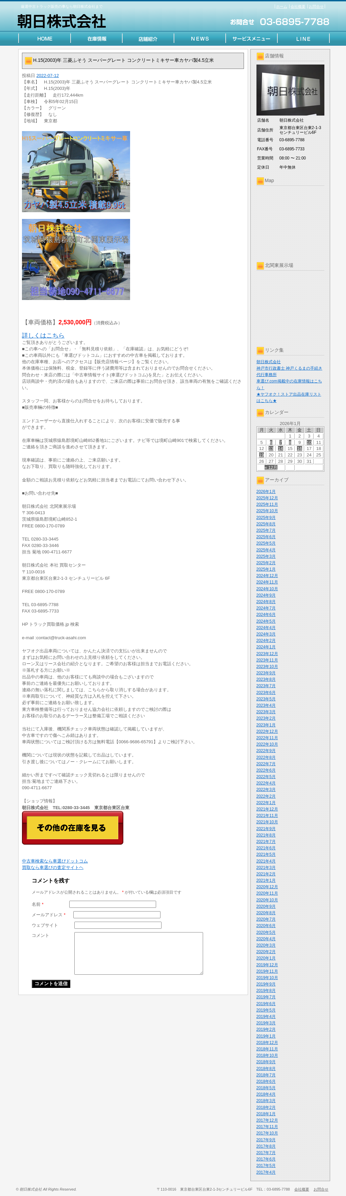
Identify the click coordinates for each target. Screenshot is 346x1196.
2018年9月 (266, 1062)
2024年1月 (266, 647)
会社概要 (298, 6)
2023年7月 (266, 685)
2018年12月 (267, 1042)
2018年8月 (266, 1068)
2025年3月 (266, 556)
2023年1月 (266, 725)
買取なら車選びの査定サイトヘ (52, 867)
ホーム (281, 6)
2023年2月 (266, 718)
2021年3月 (266, 867)
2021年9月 (266, 828)
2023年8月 (266, 679)
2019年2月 (266, 1029)
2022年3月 (266, 789)
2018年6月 (266, 1081)
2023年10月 (267, 666)
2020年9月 (266, 906)
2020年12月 (267, 886)
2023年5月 (266, 699)
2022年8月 (266, 757)
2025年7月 (266, 530)
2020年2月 (266, 951)
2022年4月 (266, 783)
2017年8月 (266, 1146)
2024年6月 (266, 614)
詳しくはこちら (43, 335)
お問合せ (316, 6)
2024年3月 (266, 634)
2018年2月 (266, 1107)
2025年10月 (267, 510)
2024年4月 (266, 627)
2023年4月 (266, 705)
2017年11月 (267, 1126)
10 (309, 442)
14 (280, 448)
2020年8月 (266, 913)
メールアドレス (49, 914)
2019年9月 (266, 984)
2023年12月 (267, 653)
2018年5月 (266, 1088)
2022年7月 (266, 764)
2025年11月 (267, 504)
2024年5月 (266, 621)
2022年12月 (267, 731)
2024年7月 (266, 608)
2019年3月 (266, 1023)
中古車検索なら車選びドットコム (55, 861)
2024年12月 (267, 575)
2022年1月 (266, 802)
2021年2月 (266, 874)
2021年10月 (267, 822)
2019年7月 (266, 997)
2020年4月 (266, 939)
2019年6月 (266, 1003)
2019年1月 (266, 1036)
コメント (40, 935)
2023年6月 (266, 692)
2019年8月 (266, 990)
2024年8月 (266, 601)
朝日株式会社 (268, 361)
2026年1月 (266, 491)
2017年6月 (266, 1159)
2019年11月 (267, 971)
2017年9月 (266, 1140)
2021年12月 (267, 809)
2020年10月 (267, 900)
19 (261, 454)
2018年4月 (266, 1094)
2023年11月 (267, 660)
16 (299, 448)
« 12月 (271, 467)
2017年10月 (267, 1133)
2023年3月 (266, 711)
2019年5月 (266, 1010)
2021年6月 (266, 848)
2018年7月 (266, 1075)
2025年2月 (266, 562)
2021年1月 (266, 880)
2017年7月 (266, 1152)
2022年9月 (266, 750)
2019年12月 (267, 965)
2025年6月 (266, 536)
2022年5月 (266, 776)
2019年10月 (267, 977)
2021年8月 (266, 835)
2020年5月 (266, 932)
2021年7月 (266, 841)
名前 (38, 904)
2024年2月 (266, 640)
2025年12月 (267, 498)
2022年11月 (267, 738)
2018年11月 (267, 1049)
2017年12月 (267, 1120)
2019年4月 (266, 1016)
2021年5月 (266, 854)
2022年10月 (267, 744)
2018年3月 (266, 1100)
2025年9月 (266, 517)
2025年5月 (266, 543)
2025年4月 (266, 550)
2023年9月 (266, 673)
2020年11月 (267, 893)
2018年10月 (267, 1055)
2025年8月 (266, 524)
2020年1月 (266, 958)
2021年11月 (267, 815)
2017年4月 (266, 1172)
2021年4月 (266, 861)
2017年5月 (266, 1165)
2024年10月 (267, 589)
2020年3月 (266, 945)
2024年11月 (267, 582)
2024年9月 (266, 595)
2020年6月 (266, 925)
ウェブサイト (45, 925)
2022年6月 (266, 770)
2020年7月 (266, 919)
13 (271, 448)
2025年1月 (266, 569)
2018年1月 (266, 1114)
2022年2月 (266, 796)
